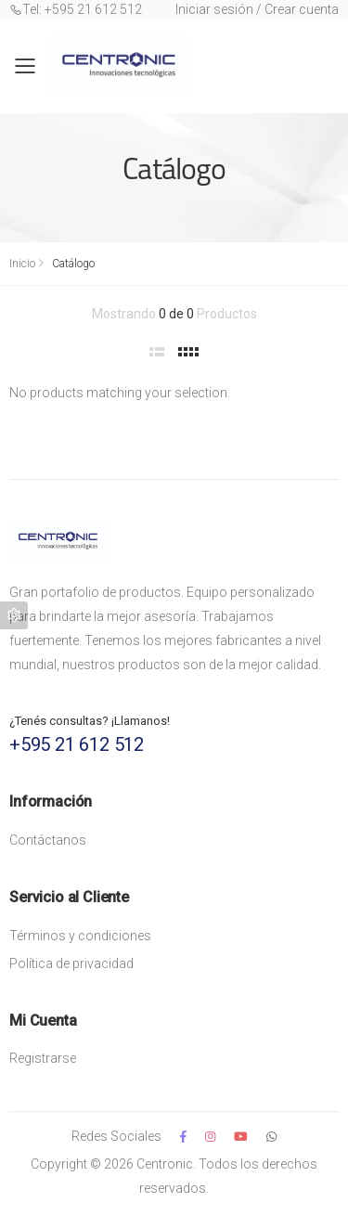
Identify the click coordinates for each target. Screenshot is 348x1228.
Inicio (22, 263)
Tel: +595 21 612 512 (75, 9)
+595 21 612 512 (76, 744)
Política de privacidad (71, 963)
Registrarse (42, 1058)
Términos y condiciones (80, 935)
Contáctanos (47, 840)
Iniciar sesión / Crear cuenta (257, 9)
